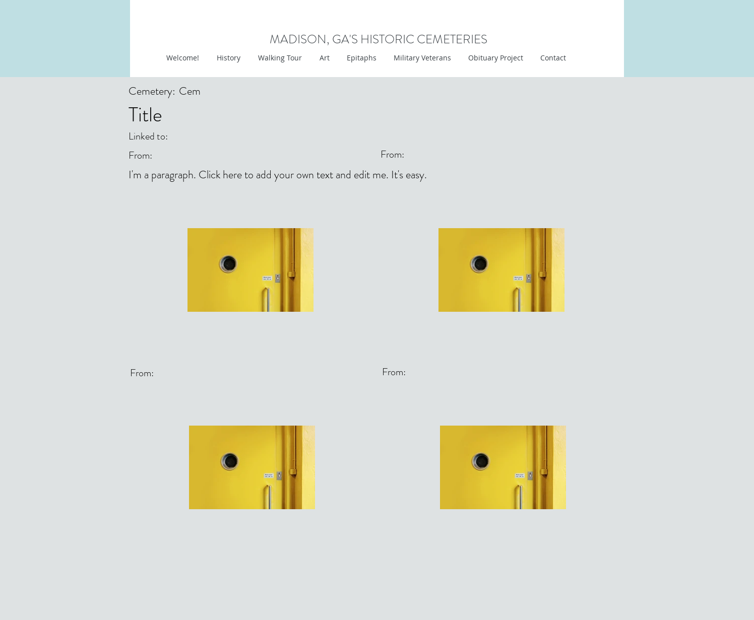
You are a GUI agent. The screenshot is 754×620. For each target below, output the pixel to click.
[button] (323, 57)
